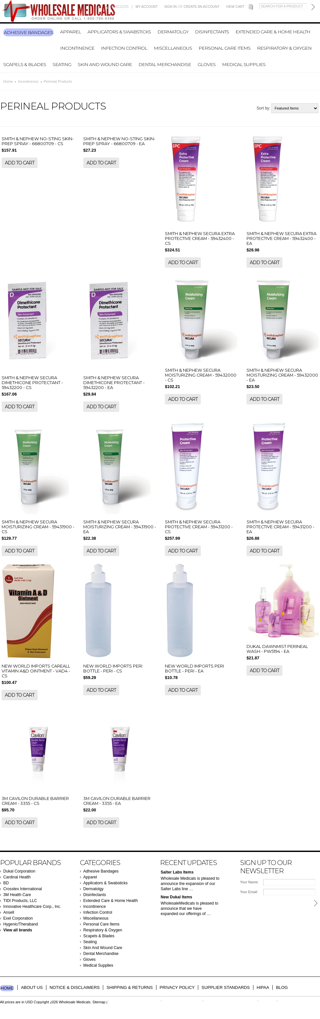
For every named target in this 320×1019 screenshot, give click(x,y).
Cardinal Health (17, 877)
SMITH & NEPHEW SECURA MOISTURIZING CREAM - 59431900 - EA (119, 526)
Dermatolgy (172, 32)
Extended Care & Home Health (272, 32)
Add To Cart (19, 163)
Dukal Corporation (19, 871)
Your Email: (249, 892)
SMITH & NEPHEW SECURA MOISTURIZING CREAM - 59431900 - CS (38, 526)
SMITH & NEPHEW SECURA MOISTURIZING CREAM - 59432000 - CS (200, 375)
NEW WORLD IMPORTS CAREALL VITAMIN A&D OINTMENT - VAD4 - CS (36, 671)
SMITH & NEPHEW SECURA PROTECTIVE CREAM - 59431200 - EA (280, 526)
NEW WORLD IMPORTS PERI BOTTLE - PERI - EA (194, 668)
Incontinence (77, 48)
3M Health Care (17, 894)
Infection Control (124, 48)
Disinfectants (212, 32)
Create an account (201, 6)
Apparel (70, 32)
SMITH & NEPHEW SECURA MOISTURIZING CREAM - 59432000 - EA (282, 375)
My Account (147, 6)
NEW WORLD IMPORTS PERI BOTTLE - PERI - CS (112, 668)
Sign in (170, 6)
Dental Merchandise (164, 64)
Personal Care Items (224, 48)
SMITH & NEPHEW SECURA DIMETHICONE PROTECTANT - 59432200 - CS (32, 382)
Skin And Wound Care (105, 64)
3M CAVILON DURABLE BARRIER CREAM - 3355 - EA (117, 801)
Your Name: (249, 882)
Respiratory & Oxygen (284, 48)
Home (8, 81)
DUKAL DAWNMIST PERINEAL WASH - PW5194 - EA (277, 649)
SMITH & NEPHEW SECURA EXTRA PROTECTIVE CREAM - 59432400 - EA (281, 238)
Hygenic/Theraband (20, 924)
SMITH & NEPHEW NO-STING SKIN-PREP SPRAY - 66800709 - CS (38, 141)
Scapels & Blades (24, 64)
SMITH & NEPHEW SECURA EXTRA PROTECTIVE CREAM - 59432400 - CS (200, 238)
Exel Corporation (18, 918)
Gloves (207, 64)
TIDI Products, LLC (20, 900)
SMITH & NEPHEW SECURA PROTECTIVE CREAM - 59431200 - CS (199, 526)
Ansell (8, 912)
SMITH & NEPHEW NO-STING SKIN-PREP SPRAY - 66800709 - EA (119, 141)
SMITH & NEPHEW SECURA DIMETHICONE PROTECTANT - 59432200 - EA (114, 382)
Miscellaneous (173, 48)
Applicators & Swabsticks (119, 32)
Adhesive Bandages (28, 32)
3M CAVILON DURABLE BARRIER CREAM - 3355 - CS (35, 801)
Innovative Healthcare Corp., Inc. (32, 906)
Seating (62, 64)
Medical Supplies (243, 64)
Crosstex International (22, 889)
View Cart (235, 6)
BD (6, 883)
